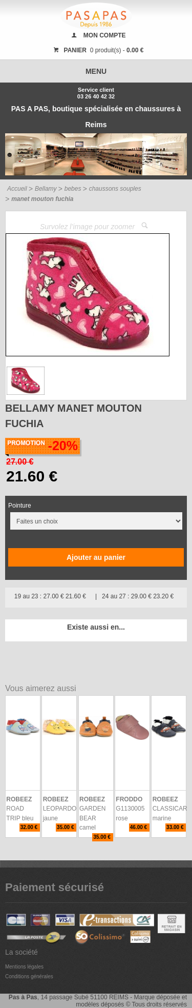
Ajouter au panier (96, 557)
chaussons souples (115, 188)
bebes (73, 188)
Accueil (17, 188)
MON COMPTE (104, 35)
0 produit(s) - (97, 50)
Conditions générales (29, 976)
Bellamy (46, 188)
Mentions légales (24, 967)
